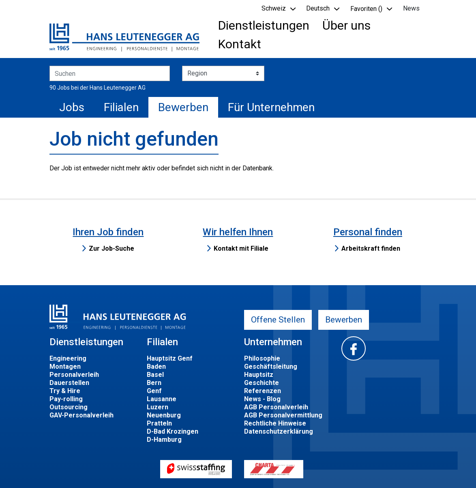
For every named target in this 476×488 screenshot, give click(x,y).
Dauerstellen (69, 383)
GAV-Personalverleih (81, 415)
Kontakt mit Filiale (241, 248)
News (411, 8)
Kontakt (239, 44)
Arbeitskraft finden (370, 248)
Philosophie (262, 358)
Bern (154, 383)
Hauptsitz (258, 374)
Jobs (71, 107)
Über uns (346, 25)
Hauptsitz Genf (170, 358)
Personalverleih (74, 374)
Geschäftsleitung (270, 366)
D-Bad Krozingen (172, 431)
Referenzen (262, 391)
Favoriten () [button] (366, 9)
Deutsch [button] (318, 8)
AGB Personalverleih (276, 407)
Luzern (157, 407)
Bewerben (183, 107)
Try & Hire (64, 391)
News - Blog (262, 399)
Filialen (121, 107)
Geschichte (261, 383)
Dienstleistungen (263, 25)
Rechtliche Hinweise (275, 423)
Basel (155, 374)
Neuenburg (164, 415)
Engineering (67, 358)
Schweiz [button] (274, 8)
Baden (156, 366)
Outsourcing (68, 407)
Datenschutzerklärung (278, 431)
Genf (154, 391)
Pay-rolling (66, 399)
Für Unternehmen (271, 107)
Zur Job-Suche (111, 248)
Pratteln (159, 423)
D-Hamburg (164, 439)
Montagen (65, 366)
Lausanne (161, 399)
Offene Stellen (278, 320)
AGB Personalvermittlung (283, 415)
